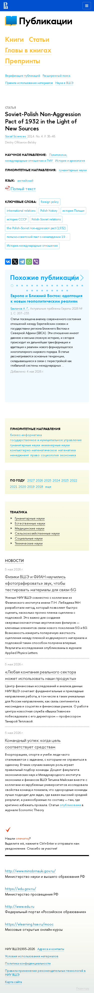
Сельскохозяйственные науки (37, 533)
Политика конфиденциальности (28, 963)
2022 (73, 480)
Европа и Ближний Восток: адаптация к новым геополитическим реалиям (46, 298)
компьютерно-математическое (33, 450)
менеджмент (19, 455)
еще (48, 486)
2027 (31, 480)
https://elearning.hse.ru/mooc (29, 924)
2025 (47, 480)
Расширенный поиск (56, 76)
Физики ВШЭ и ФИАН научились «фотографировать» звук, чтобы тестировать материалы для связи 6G (40, 583)
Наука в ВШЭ (64, 83)
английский (25, 181)
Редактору (82, 988)
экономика (68, 455)
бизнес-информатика (26, 435)
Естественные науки (30, 523)
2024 (56, 480)
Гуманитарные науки (30, 518)
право (35, 455)
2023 (65, 480)
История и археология (70, 161)
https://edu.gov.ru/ (20, 888)
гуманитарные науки (25, 445)
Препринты (22, 60)
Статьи (39, 39)
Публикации (45, 20)
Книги (14, 39)
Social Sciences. (16, 136)
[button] (12, 285)
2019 (31, 486)
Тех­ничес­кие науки (29, 543)
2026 (39, 480)
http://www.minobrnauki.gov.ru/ (30, 871)
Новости (14, 560)
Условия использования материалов (31, 956)
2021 (13, 486)
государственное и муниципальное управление (46, 440)
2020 (22, 486)
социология (50, 455)
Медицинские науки (29, 528)
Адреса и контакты (50, 949)
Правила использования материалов (29, 83)
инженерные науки (55, 445)
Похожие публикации (44, 277)
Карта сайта (13, 982)
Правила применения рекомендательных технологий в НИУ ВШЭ (45, 973)
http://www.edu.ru (19, 906)
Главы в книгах (28, 50)
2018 (39, 486)
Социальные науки (29, 538)
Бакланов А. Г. (20, 309)
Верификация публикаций (22, 76)
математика (67, 450)
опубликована (70, 805)
